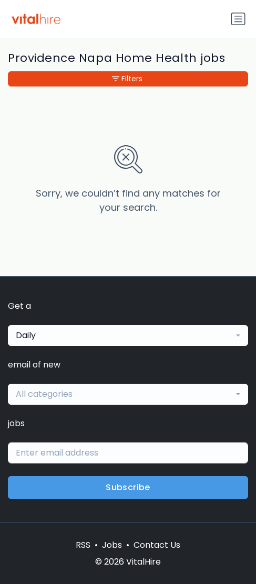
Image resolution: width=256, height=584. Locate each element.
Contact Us (157, 545)
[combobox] (128, 335)
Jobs (112, 545)
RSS (83, 545)
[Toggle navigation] (238, 19)
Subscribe (128, 487)
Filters (127, 78)
